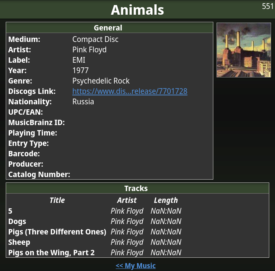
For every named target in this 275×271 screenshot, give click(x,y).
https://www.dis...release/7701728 (130, 91)
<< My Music (136, 265)
